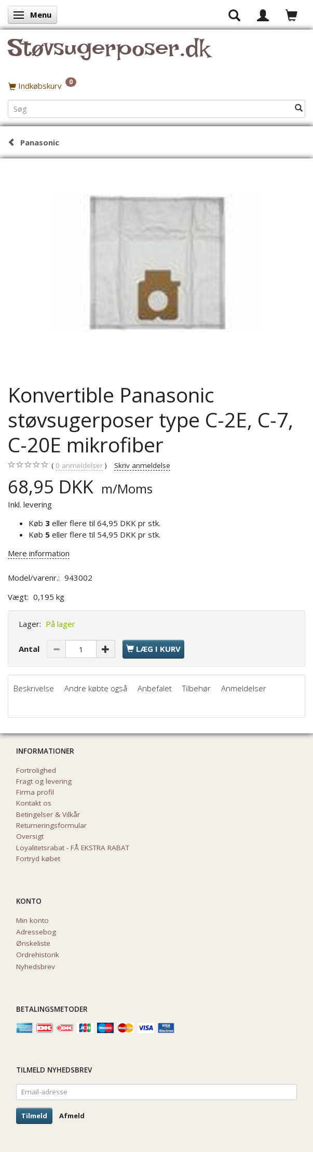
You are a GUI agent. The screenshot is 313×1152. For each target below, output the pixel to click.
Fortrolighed (36, 770)
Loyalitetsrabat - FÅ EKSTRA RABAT (72, 847)
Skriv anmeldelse (142, 465)
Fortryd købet (38, 858)
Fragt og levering (44, 781)
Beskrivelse (33, 688)
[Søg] (299, 108)
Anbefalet (155, 688)
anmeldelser (79, 466)
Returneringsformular (51, 825)
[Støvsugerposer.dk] (109, 54)
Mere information (39, 553)
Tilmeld (34, 1115)
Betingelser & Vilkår (48, 814)
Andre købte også (95, 688)
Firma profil (35, 792)
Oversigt (30, 836)
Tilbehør (196, 688)
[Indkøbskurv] (156, 86)
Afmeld (72, 1115)
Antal (30, 649)
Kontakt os (33, 803)
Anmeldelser (243, 688)
